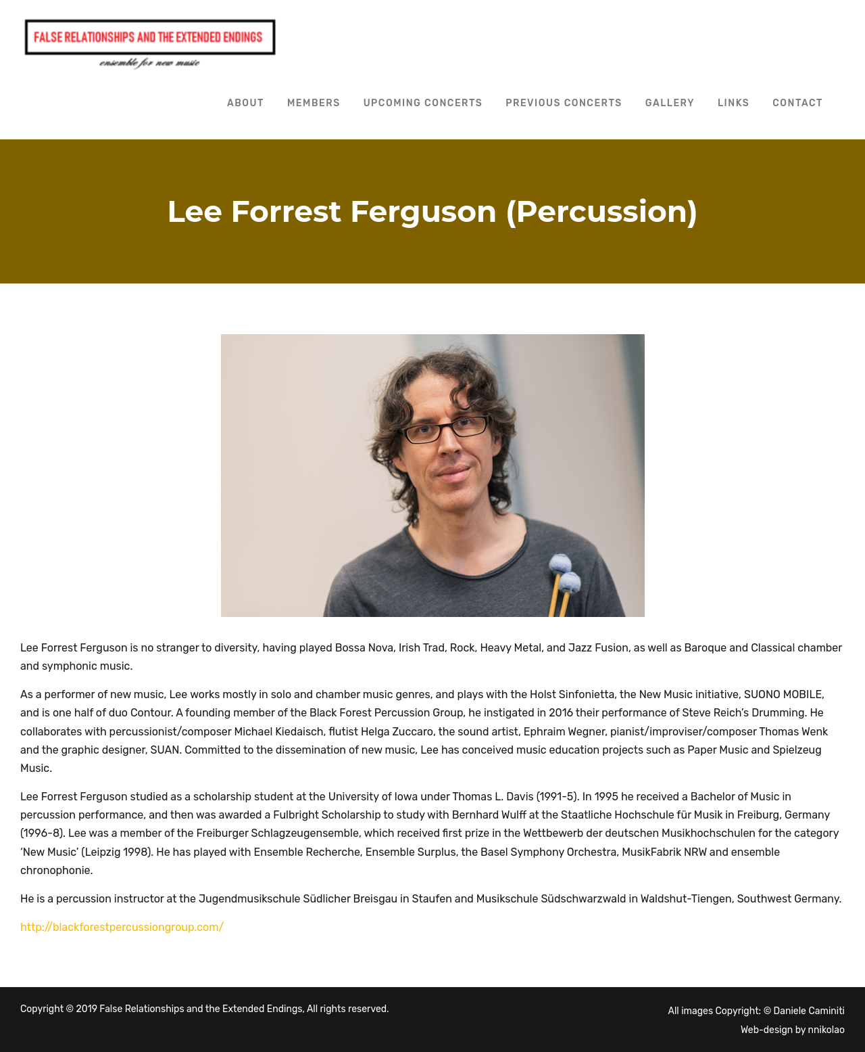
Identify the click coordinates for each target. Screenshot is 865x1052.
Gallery (670, 103)
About (245, 103)
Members (314, 103)
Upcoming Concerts (423, 103)
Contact (797, 103)
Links (733, 103)
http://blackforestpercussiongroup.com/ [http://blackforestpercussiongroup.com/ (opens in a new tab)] (122, 927)
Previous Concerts (563, 103)
